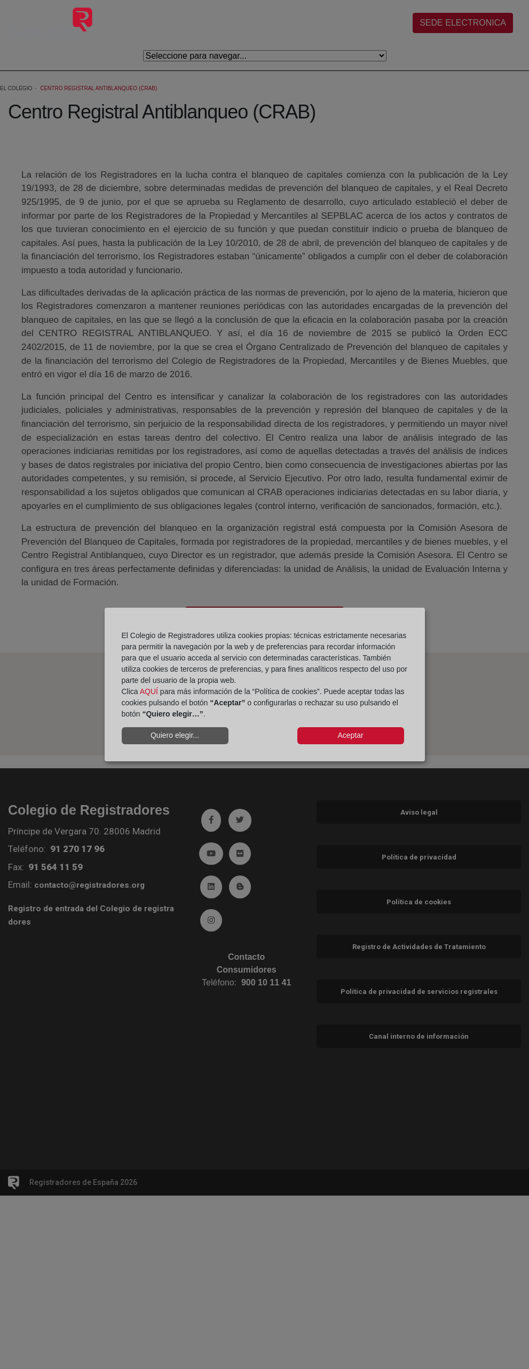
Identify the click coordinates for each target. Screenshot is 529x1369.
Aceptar (350, 735)
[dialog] (265, 684)
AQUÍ (149, 691)
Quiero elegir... (175, 735)
